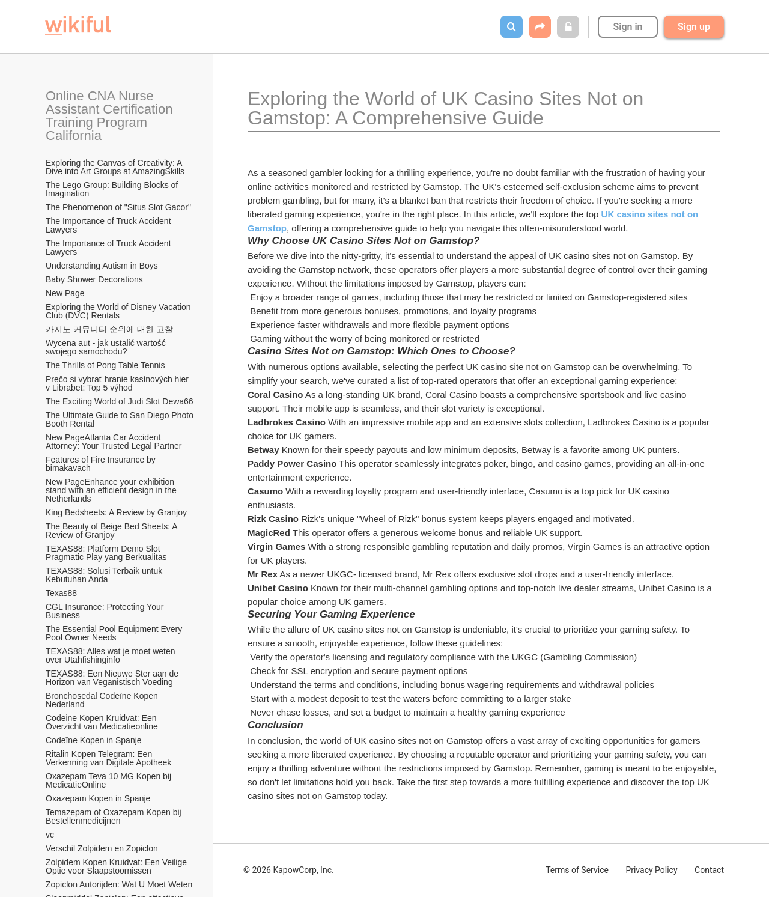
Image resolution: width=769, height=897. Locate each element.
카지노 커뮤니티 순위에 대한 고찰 (109, 329)
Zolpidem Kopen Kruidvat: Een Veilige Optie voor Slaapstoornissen (117, 866)
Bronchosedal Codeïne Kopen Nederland (103, 700)
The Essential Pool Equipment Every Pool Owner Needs (115, 633)
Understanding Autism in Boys (102, 265)
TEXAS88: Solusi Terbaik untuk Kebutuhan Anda (105, 575)
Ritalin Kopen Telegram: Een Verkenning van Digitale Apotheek (108, 758)
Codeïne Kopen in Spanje (94, 740)
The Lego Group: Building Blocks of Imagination (113, 189)
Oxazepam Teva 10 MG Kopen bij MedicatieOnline (110, 780)
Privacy (651, 870)
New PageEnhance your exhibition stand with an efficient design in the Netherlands (112, 490)
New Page (65, 293)
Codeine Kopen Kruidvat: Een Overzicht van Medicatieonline (102, 722)
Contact (709, 870)
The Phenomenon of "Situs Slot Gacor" (118, 207)
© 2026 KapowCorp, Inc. (288, 870)
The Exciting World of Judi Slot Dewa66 (119, 401)
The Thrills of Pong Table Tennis (105, 365)
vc (50, 834)
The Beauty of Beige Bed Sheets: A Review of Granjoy (113, 530)
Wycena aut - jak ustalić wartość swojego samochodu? (107, 347)
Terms (577, 870)
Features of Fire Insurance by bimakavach (102, 464)
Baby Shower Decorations (94, 279)
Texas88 (61, 593)
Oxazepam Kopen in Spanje (98, 798)
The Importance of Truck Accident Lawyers (109, 225)
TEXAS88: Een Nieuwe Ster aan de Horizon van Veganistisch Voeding (113, 678)
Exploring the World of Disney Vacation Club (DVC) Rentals (119, 311)
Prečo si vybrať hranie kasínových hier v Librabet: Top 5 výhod (118, 383)
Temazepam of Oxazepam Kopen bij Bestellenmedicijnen (115, 816)
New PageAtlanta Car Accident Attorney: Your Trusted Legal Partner (113, 442)
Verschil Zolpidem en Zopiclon (102, 848)
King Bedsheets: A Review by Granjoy (116, 512)
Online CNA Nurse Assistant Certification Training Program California (111, 115)
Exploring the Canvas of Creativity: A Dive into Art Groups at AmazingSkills (115, 167)
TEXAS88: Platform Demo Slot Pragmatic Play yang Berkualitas (106, 553)
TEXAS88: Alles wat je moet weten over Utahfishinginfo (111, 655)
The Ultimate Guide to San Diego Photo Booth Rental (120, 419)
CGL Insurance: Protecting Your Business (106, 611)
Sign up (694, 26)
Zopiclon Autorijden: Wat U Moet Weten (119, 884)
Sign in (627, 26)
